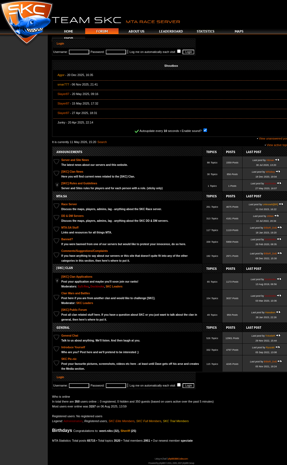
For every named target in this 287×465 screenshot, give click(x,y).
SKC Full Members (148, 421)
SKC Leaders (114, 286)
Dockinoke (270, 183)
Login (60, 43)
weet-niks (106, 430)
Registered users (95, 421)
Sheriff (125, 430)
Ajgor (61, 75)
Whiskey (270, 171)
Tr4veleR (270, 335)
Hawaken (270, 312)
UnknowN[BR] (270, 204)
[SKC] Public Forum (74, 309)
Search (102, 142)
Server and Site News (75, 160)
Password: (97, 51)
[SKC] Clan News (72, 171)
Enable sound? (194, 130)
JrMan (270, 216)
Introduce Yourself (73, 347)
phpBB (162, 463)
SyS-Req (83, 286)
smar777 (63, 84)
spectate (187, 440)
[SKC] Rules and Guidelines (79, 183)
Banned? (67, 239)
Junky (61, 122)
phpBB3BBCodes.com (178, 458)
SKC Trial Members (176, 421)
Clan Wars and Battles (75, 293)
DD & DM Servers (72, 215)
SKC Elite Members (122, 421)
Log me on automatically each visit (155, 51)
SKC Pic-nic (69, 359)
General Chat (69, 335)
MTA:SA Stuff (69, 227)
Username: (60, 51)
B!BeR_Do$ (270, 227)
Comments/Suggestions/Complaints (84, 250)
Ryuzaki (270, 347)
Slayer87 (63, 94)
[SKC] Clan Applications (77, 276)
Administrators (72, 421)
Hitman (270, 160)
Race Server (69, 204)
